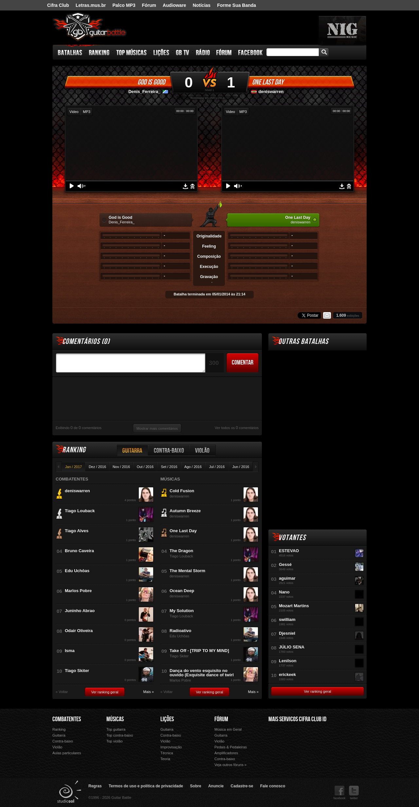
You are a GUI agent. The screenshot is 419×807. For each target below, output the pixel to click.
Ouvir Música (282, 754)
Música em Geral (228, 729)
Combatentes (66, 719)
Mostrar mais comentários (157, 428)
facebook (340, 793)
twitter (354, 793)
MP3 (86, 112)
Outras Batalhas (303, 341)
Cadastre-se (242, 786)
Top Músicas (131, 52)
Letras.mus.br (91, 5)
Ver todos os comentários (237, 428)
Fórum (149, 5)
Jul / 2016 (217, 467)
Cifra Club (58, 5)
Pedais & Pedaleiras (230, 747)
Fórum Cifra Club (282, 745)
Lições (162, 52)
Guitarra (132, 450)
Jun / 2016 (240, 467)
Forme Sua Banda (236, 5)
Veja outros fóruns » (230, 765)
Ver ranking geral (104, 692)
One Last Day (267, 82)
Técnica (166, 753)
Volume (81, 186)
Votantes (292, 537)
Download (185, 186)
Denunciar (192, 186)
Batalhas (70, 52)
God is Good (151, 82)
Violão (202, 450)
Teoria (165, 759)
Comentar (242, 362)
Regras (95, 786)
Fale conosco (272, 786)
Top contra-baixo (119, 735)
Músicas (115, 719)
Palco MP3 (123, 5)
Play (72, 185)
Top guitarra (115, 729)
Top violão (114, 741)
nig (342, 30)
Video (74, 112)
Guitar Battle (89, 26)
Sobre (195, 786)
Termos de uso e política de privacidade (146, 786)
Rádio (203, 52)
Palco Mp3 (317, 745)
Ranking (99, 52)
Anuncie (216, 786)
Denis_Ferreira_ (144, 91)
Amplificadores (226, 753)
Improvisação (171, 747)
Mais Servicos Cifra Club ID (297, 719)
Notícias (201, 5)
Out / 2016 (145, 467)
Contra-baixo (169, 450)
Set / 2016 (169, 467)
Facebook (250, 52)
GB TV (183, 52)
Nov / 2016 (121, 467)
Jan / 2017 (73, 467)
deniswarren (271, 91)
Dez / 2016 (97, 467)
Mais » (148, 692)
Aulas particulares (66, 753)
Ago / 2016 (193, 467)
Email (327, 315)
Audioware (174, 5)
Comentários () (86, 341)
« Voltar (62, 692)
